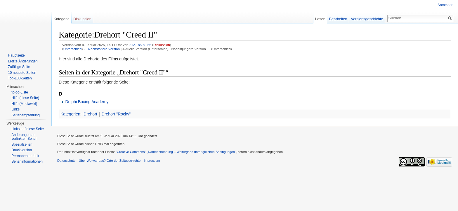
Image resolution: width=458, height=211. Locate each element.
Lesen (320, 19)
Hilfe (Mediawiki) (24, 104)
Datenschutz (66, 160)
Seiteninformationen (27, 161)
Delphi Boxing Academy (86, 101)
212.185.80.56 (140, 45)
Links (15, 109)
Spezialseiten (21, 144)
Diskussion (161, 45)
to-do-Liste (19, 92)
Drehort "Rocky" (116, 114)
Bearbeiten (338, 19)
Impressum (152, 160)
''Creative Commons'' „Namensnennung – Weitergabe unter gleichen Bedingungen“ (176, 152)
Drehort (90, 114)
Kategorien (70, 114)
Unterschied (72, 49)
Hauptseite (16, 55)
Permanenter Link (25, 156)
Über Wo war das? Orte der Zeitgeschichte (109, 160)
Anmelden (445, 5)
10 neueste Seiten (22, 73)
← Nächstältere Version (102, 49)
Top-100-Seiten (20, 78)
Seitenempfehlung (25, 115)
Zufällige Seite (19, 67)
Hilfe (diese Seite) (25, 98)
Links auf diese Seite (27, 129)
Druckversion (21, 150)
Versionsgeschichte (367, 19)
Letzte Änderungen (22, 61)
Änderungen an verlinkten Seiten (24, 137)
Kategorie (61, 19)
